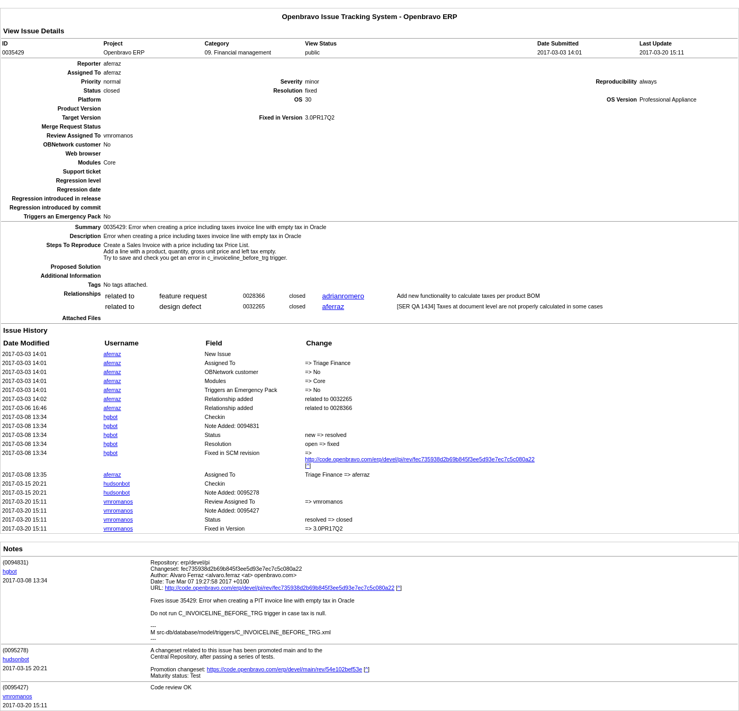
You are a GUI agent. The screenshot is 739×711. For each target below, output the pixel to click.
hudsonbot (116, 483)
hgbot (110, 417)
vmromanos (118, 501)
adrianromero (343, 296)
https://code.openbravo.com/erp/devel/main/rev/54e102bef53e (284, 669)
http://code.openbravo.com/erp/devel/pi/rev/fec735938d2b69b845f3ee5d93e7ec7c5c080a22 (420, 459)
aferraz (333, 307)
